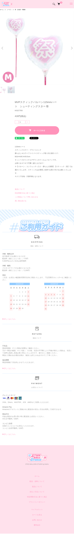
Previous (2, 48)
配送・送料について (37, 481)
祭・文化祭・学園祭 (20, 9)
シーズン (9, 9)
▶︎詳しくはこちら (9, 319)
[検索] (54, 4)
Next (71, 48)
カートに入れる (37, 130)
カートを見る (37, 515)
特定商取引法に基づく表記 (25, 193)
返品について (20, 189)
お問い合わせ (37, 520)
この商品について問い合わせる (26, 197)
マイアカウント (37, 509)
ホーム (2, 9)
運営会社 (37, 525)
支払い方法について (37, 492)
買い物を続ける (20, 201)
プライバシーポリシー (37, 502)
